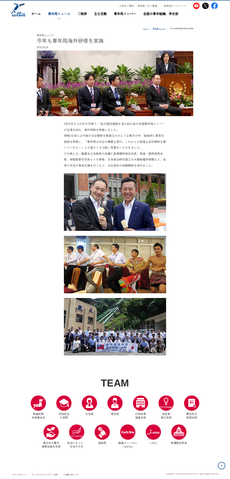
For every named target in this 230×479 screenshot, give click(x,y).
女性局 (89, 405)
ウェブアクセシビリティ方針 (45, 474)
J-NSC (153, 434)
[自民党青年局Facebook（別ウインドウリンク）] (214, 5)
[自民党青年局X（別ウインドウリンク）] (205, 5)
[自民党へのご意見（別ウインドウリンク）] (148, 5)
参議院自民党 (179, 434)
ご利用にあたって (71, 474)
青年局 (115, 405)
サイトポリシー (20, 474)
